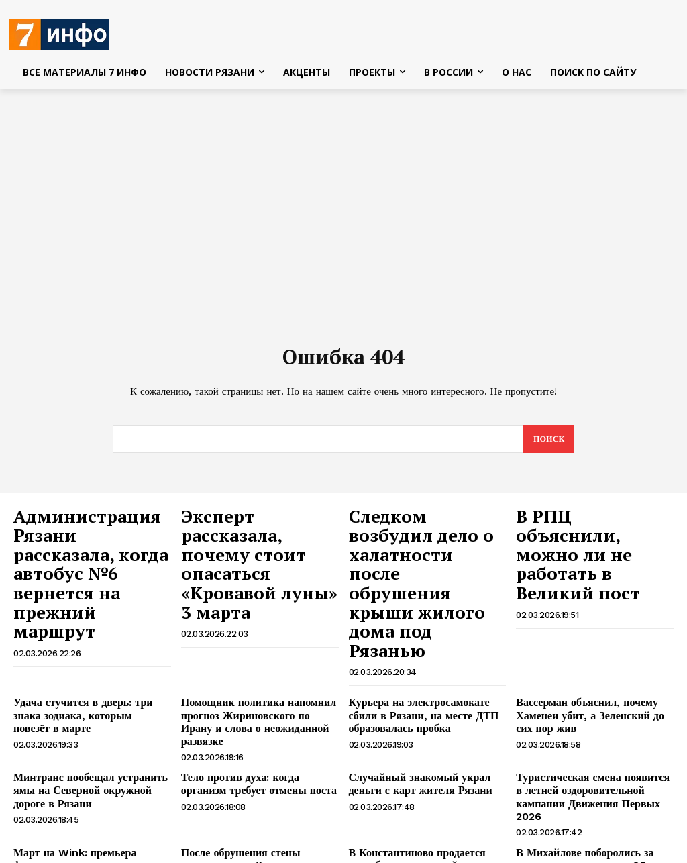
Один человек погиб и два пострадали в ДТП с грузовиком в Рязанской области (86, 806)
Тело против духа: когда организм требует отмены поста (254, 686)
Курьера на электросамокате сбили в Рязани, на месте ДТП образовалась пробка (424, 634)
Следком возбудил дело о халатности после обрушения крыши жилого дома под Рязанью (427, 545)
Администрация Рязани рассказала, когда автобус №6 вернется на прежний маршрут (85, 545)
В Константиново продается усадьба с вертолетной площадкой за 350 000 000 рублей (426, 749)
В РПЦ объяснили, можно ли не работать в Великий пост (591, 531)
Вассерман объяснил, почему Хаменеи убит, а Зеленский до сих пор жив (588, 634)
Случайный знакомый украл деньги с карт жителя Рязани (427, 686)
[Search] (547, 443)
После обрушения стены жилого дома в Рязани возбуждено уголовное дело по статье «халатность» (259, 749)
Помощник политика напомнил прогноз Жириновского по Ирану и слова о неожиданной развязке (256, 634)
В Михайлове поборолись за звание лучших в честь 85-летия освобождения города (591, 749)
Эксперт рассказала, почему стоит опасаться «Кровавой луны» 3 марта (253, 538)
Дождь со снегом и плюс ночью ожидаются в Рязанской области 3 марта (421, 806)
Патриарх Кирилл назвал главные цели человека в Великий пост (255, 800)
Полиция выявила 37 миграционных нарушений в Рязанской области (577, 806)
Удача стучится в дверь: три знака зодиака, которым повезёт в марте (87, 628)
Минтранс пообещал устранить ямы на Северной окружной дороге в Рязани (91, 692)
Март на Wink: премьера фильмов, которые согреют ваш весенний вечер (88, 749)
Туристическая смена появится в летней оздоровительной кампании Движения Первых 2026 (591, 692)
